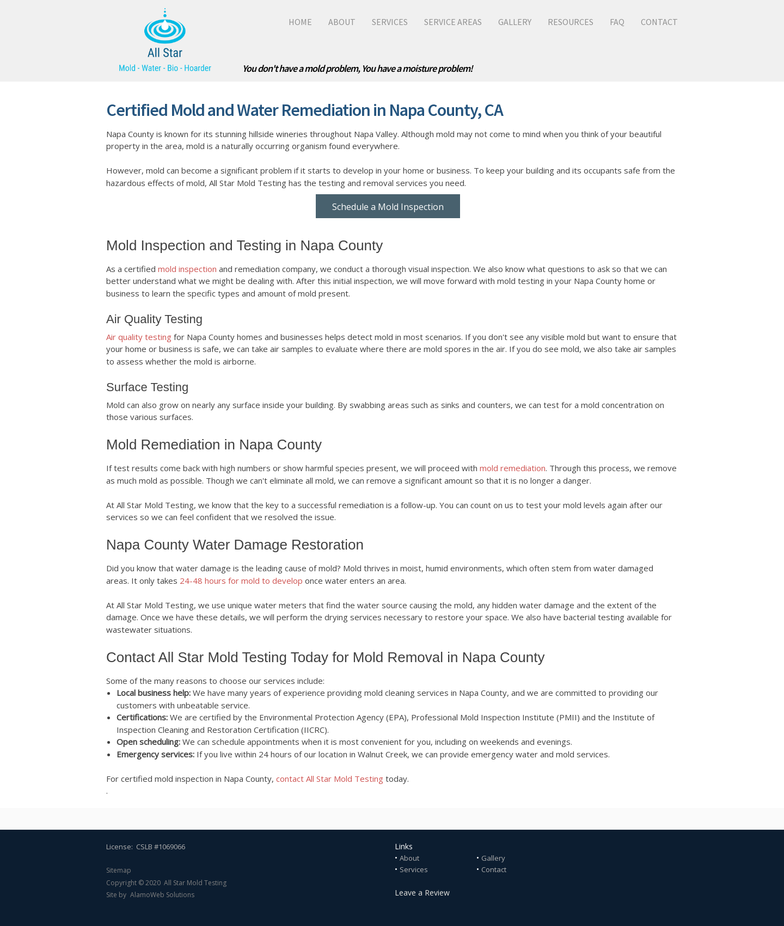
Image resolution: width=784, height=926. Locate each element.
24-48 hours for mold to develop (241, 580)
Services (414, 869)
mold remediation (513, 467)
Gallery (493, 858)
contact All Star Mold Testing (329, 778)
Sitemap (118, 870)
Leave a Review (422, 892)
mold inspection (187, 268)
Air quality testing (138, 336)
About (409, 858)
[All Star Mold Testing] (164, 40)
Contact (493, 869)
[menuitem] (292, 21)
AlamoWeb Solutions (162, 894)
